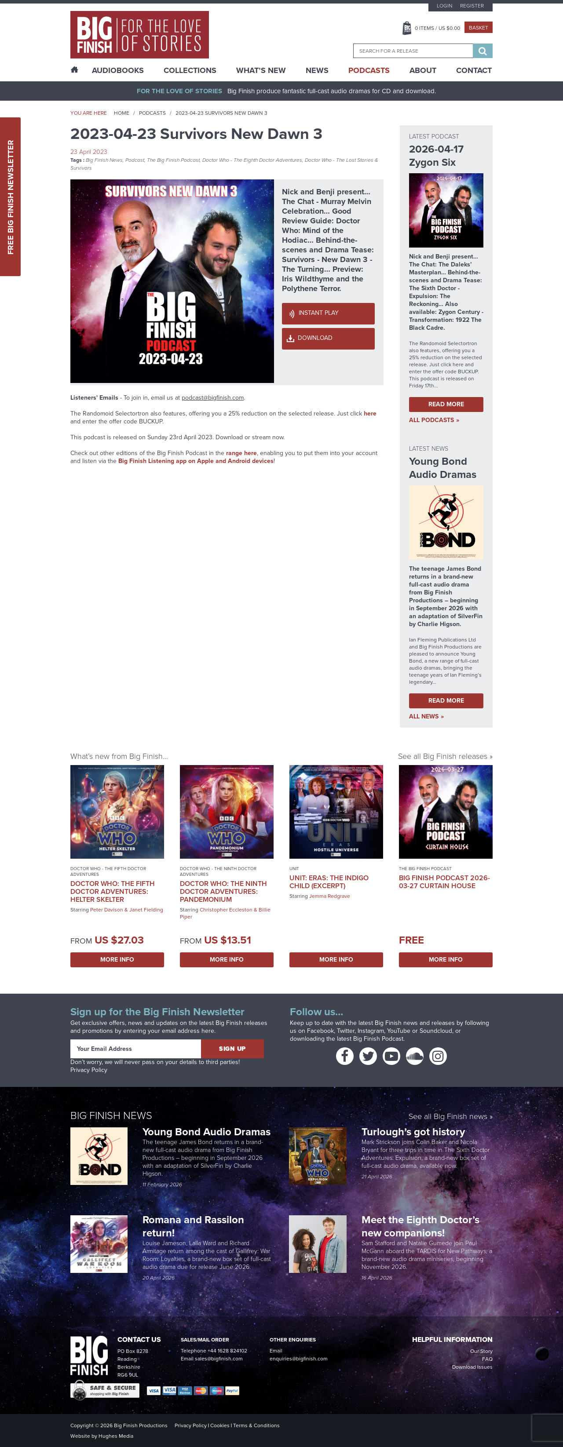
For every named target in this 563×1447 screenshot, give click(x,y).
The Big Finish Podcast (173, 160)
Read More (446, 404)
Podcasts (369, 70)
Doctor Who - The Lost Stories (339, 160)
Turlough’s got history (415, 1132)
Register (472, 5)
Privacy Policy (88, 1070)
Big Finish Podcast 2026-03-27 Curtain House (444, 882)
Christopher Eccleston (226, 910)
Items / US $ (437, 28)
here (370, 413)
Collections (190, 70)
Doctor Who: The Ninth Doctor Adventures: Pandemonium (223, 891)
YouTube (398, 1030)
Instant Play (319, 312)
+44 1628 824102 (227, 1351)
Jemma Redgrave (329, 896)
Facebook (320, 1030)
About (422, 70)
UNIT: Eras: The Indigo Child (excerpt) (329, 882)
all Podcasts (431, 420)
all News (424, 717)
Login (444, 5)
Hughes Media (116, 1436)
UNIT (294, 868)
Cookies (220, 1425)
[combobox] (413, 51)
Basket (478, 28)
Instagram (371, 1030)
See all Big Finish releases (442, 756)
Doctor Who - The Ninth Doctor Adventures (218, 871)
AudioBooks (118, 70)
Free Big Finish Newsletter (10, 196)
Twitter (346, 1030)
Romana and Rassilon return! (193, 1226)
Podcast (134, 160)
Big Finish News (104, 160)
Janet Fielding (146, 910)
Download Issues (472, 1367)
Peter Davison (106, 910)
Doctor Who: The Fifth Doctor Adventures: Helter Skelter (112, 891)
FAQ (487, 1359)
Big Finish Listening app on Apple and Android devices (196, 461)
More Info (117, 959)
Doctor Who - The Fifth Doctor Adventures (108, 871)
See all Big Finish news (448, 1117)
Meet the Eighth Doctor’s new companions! (420, 1226)
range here (241, 453)
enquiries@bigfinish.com (299, 1359)
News (317, 70)
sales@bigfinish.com (219, 1359)
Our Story (481, 1351)
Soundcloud (436, 1030)
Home (121, 113)
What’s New (261, 70)
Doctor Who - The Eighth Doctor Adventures (252, 160)
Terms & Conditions (256, 1425)
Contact (474, 70)
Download (315, 338)
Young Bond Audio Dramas (208, 1132)
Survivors (81, 168)
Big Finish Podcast (378, 1038)
